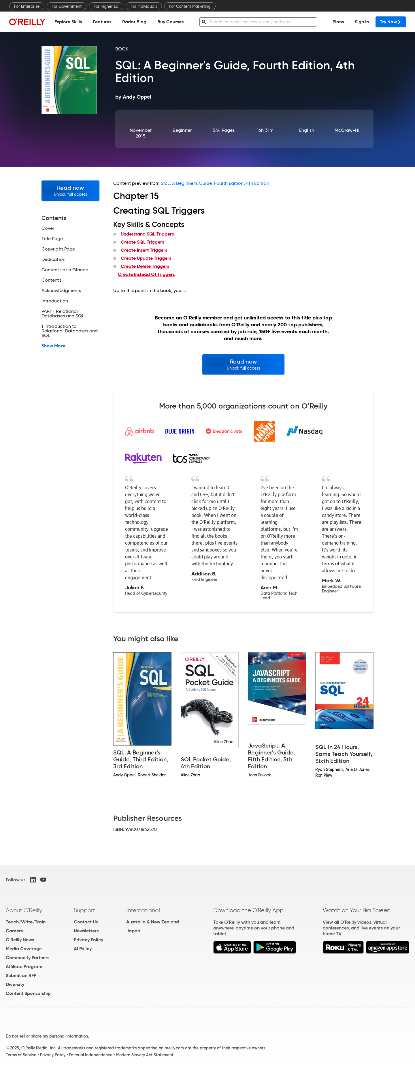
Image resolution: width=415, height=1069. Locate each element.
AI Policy (83, 949)
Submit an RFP (21, 975)
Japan (133, 931)
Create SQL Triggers (142, 242)
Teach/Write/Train (26, 922)
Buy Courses (170, 22)
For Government (67, 6)
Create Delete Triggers (145, 266)
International (143, 910)
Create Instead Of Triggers (146, 274)
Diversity (15, 984)
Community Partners (27, 958)
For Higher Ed (106, 6)
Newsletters (86, 931)
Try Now (390, 22)
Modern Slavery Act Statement (144, 1054)
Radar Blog (134, 22)
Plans (338, 22)
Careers (14, 931)
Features (102, 22)
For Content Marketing (190, 6)
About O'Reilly (24, 910)
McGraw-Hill (348, 130)
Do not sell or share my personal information (47, 1036)
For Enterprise (26, 6)
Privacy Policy (88, 940)
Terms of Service (21, 1054)
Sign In (362, 22)
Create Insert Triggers (144, 250)
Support (84, 910)
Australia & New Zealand (152, 922)
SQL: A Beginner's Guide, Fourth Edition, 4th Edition (215, 183)
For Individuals (144, 6)
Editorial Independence (90, 1054)
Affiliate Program (24, 966)
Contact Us (86, 922)
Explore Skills (68, 22)
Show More (53, 346)
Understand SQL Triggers (147, 234)
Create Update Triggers (146, 258)
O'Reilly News (20, 940)
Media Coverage (24, 949)
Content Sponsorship (28, 993)
